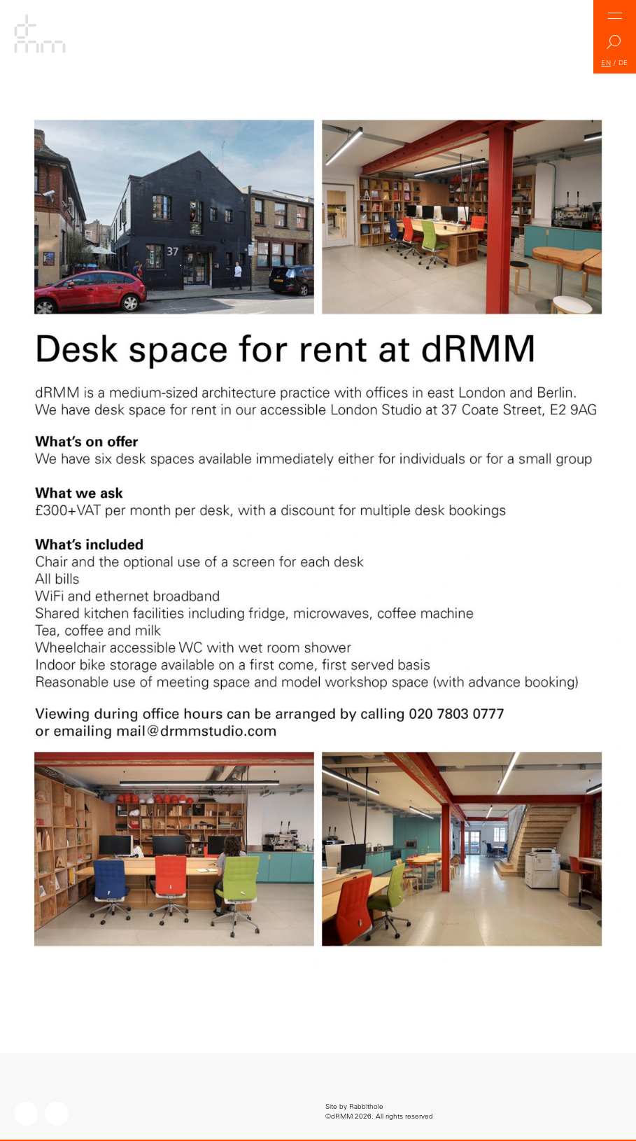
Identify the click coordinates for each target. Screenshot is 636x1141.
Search (615, 45)
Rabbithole (366, 1106)
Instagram (26, 1114)
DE (623, 62)
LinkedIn (57, 1114)
